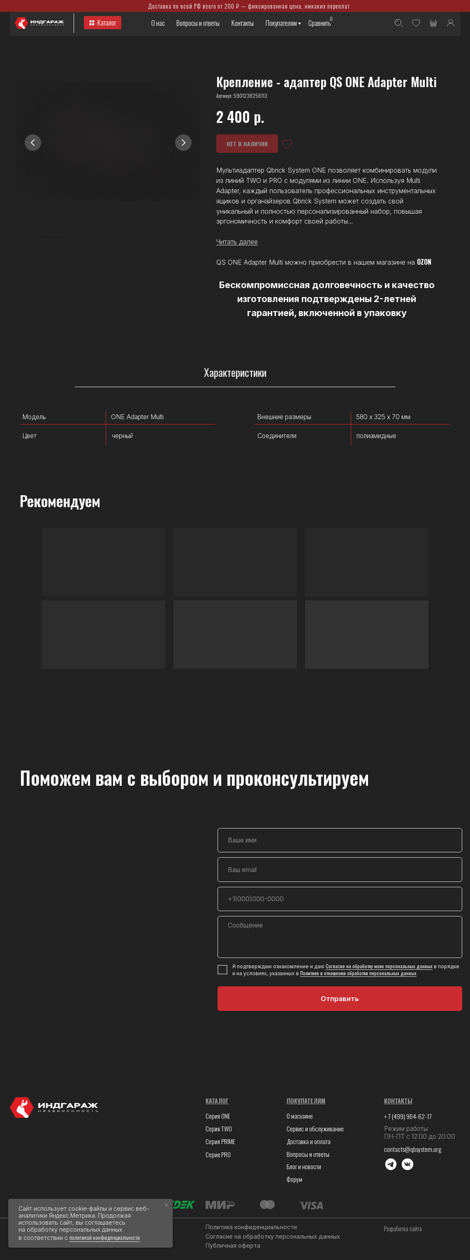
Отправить (340, 999)
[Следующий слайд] (183, 142)
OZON (424, 262)
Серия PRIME (220, 1141)
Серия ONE (218, 1115)
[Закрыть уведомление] (166, 1205)
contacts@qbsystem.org (413, 1149)
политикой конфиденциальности (104, 1237)
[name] (340, 840)
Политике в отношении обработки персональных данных (358, 972)
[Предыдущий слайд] (33, 142)
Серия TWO (219, 1128)
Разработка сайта (403, 1228)
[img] (451, 23)
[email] (340, 869)
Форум (294, 1179)
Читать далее (237, 241)
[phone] (340, 899)
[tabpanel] (235, 450)
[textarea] (340, 937)
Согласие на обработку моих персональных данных (379, 965)
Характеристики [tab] (235, 372)
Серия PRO (218, 1154)
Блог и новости (304, 1166)
